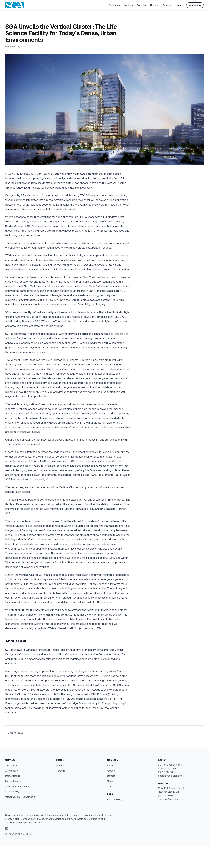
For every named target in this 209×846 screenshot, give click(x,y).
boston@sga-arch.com (170, 775)
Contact (111, 786)
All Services (11, 765)
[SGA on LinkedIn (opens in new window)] (6, 828)
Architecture (11, 770)
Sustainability (12, 791)
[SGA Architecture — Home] (14, 5)
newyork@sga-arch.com (171, 799)
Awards (111, 770)
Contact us (195, 5)
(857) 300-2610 (166, 772)
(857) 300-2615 (166, 795)
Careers (167, 5)
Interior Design (13, 776)
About (154, 5)
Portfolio (141, 5)
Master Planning (13, 781)
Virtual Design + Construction (20, 796)
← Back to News (14, 732)
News (178, 5)
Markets (128, 5)
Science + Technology (17, 786)
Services (115, 5)
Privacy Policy (114, 799)
